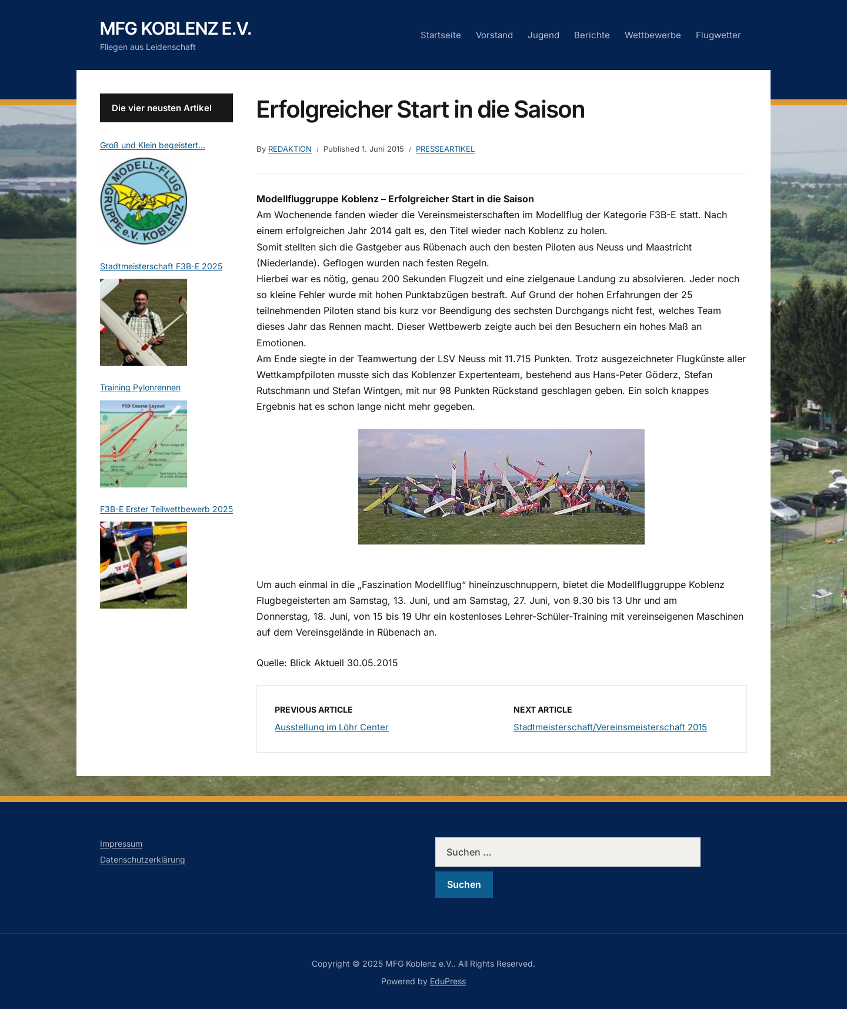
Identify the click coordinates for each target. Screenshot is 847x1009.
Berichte (592, 35)
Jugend (543, 35)
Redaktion (290, 148)
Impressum (121, 843)
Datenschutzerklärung (142, 859)
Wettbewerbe (653, 35)
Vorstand (494, 35)
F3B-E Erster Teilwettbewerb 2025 (166, 509)
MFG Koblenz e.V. (176, 28)
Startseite (441, 35)
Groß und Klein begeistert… (152, 145)
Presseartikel (445, 148)
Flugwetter (718, 35)
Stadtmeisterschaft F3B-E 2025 (161, 266)
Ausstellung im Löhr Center (332, 727)
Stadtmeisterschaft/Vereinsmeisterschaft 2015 (610, 727)
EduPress (448, 981)
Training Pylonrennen (140, 387)
